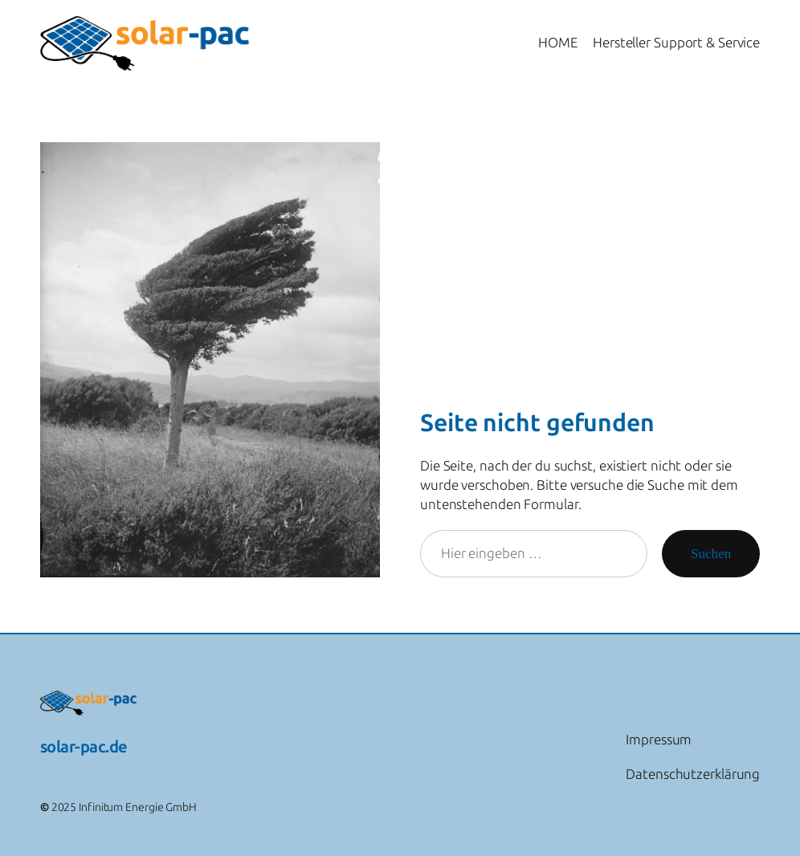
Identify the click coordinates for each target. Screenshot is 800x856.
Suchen (711, 553)
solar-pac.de (84, 746)
